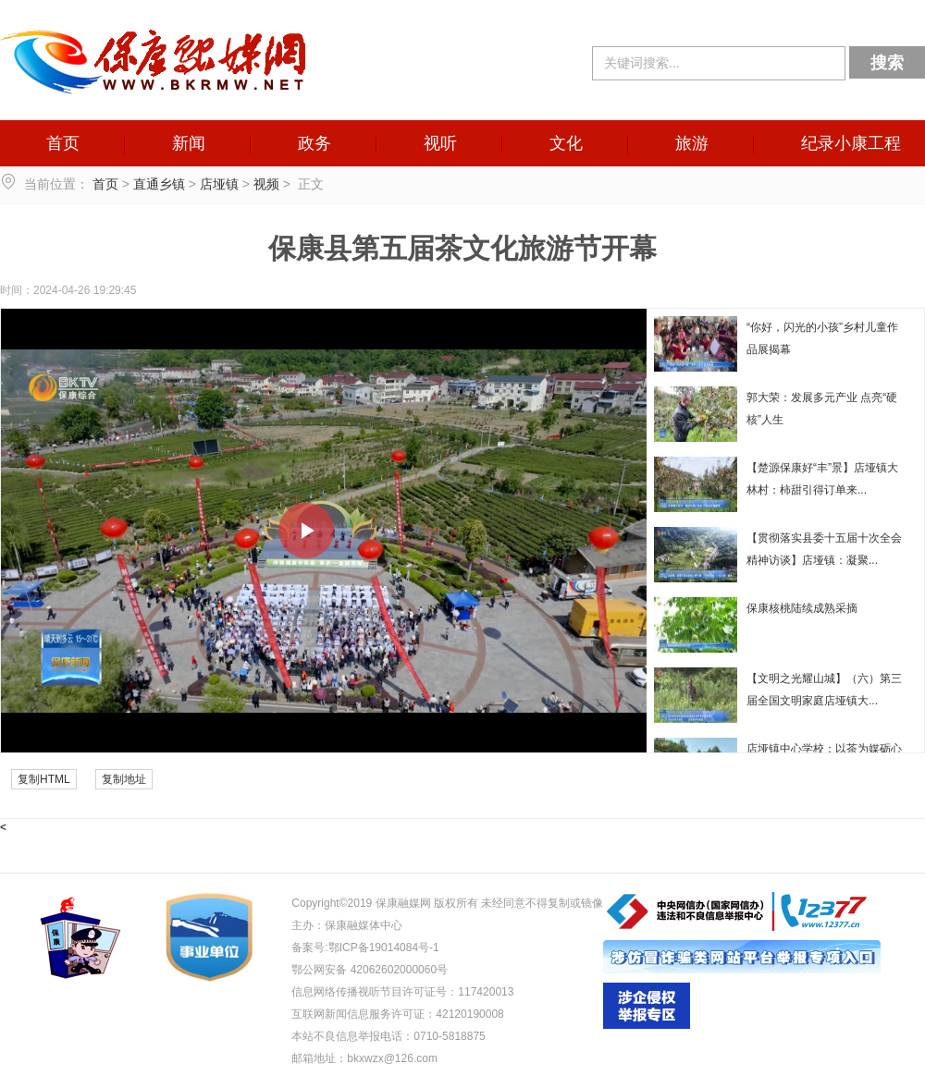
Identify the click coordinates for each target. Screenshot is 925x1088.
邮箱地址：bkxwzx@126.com (364, 1058)
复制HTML (44, 779)
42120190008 (469, 1014)
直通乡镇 (159, 184)
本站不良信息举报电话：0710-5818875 (388, 1036)
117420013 (485, 991)
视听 (440, 143)
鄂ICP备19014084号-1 (383, 947)
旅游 (692, 143)
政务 (314, 143)
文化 (566, 143)
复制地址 (124, 779)
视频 (266, 184)
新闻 (188, 143)
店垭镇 (219, 184)
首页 (63, 143)
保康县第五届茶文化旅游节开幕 (462, 248)
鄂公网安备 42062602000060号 (369, 969)
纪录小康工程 (851, 143)
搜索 (887, 63)
